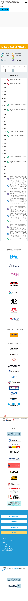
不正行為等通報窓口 (6, 548)
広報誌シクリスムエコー (8, 540)
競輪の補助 (16, 568)
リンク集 (3, 538)
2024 (19, 66)
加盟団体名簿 (14, 527)
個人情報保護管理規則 (7, 550)
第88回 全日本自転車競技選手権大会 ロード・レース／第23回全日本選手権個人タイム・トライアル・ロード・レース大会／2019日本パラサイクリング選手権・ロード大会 (18, 179)
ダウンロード (5, 542)
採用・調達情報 (5, 546)
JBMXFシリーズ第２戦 (15, 79)
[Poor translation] (6, 9)
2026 (9, 66)
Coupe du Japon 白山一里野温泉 (18, 131)
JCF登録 (14, 532)
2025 (14, 66)
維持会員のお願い (14, 516)
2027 (3, 66)
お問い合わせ (5, 544)
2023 (25, 66)
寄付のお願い (14, 521)
